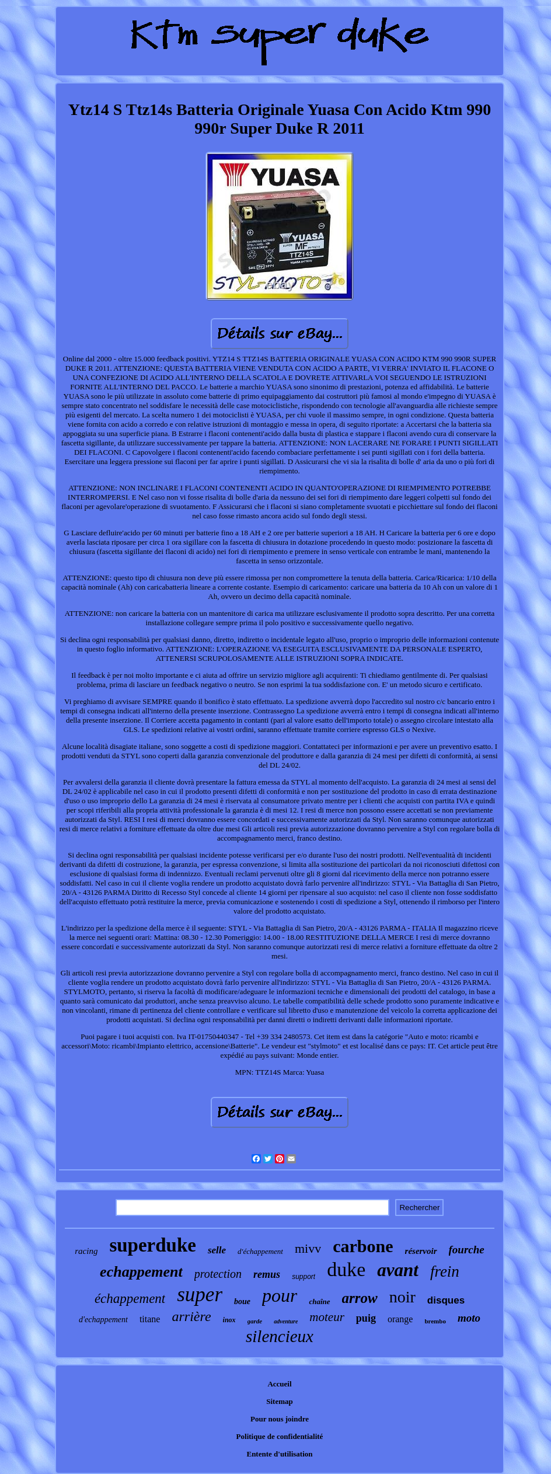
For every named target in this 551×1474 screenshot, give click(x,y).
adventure (286, 1321)
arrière (191, 1316)
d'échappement (260, 1251)
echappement (141, 1271)
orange (400, 1319)
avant (398, 1270)
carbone (363, 1246)
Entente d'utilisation (279, 1453)
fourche (466, 1249)
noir (402, 1297)
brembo (434, 1321)
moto (469, 1318)
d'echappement (103, 1319)
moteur (326, 1317)
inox (229, 1320)
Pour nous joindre (279, 1418)
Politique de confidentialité (279, 1436)
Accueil (279, 1383)
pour (279, 1295)
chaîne (319, 1301)
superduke (152, 1245)
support (303, 1277)
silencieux (279, 1336)
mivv (308, 1248)
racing (86, 1251)
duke (346, 1269)
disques (446, 1300)
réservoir (421, 1251)
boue (242, 1301)
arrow (360, 1298)
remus (266, 1274)
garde (255, 1321)
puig (366, 1318)
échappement (130, 1298)
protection (218, 1273)
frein (444, 1271)
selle (217, 1250)
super (199, 1294)
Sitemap (279, 1401)
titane (150, 1319)
